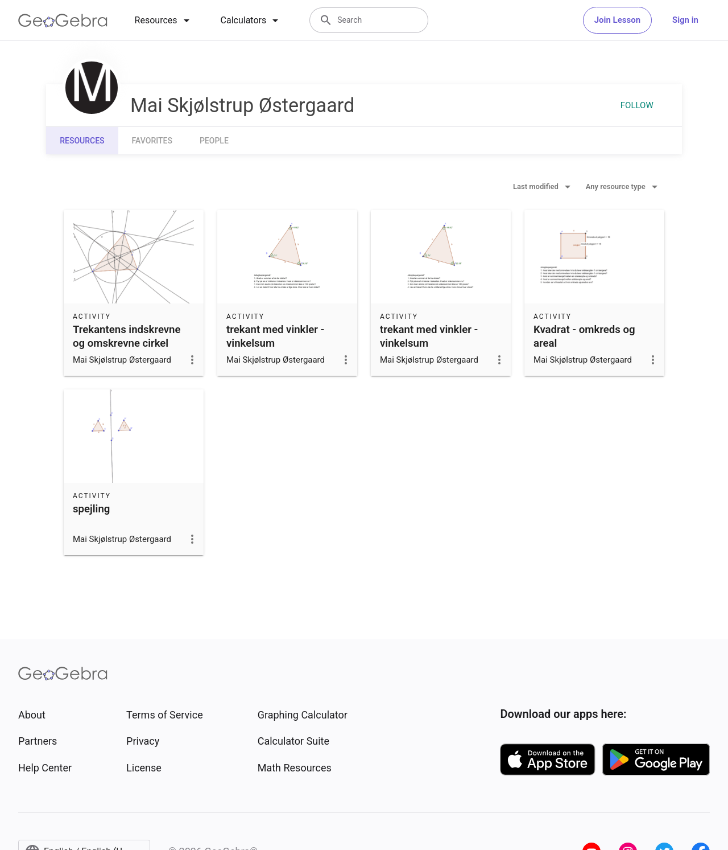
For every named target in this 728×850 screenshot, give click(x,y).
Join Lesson (617, 20)
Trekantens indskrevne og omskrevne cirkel (127, 336)
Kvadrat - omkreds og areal (584, 336)
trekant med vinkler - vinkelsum (275, 336)
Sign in (685, 20)
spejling (91, 509)
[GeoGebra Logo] (62, 20)
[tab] (164, 20)
